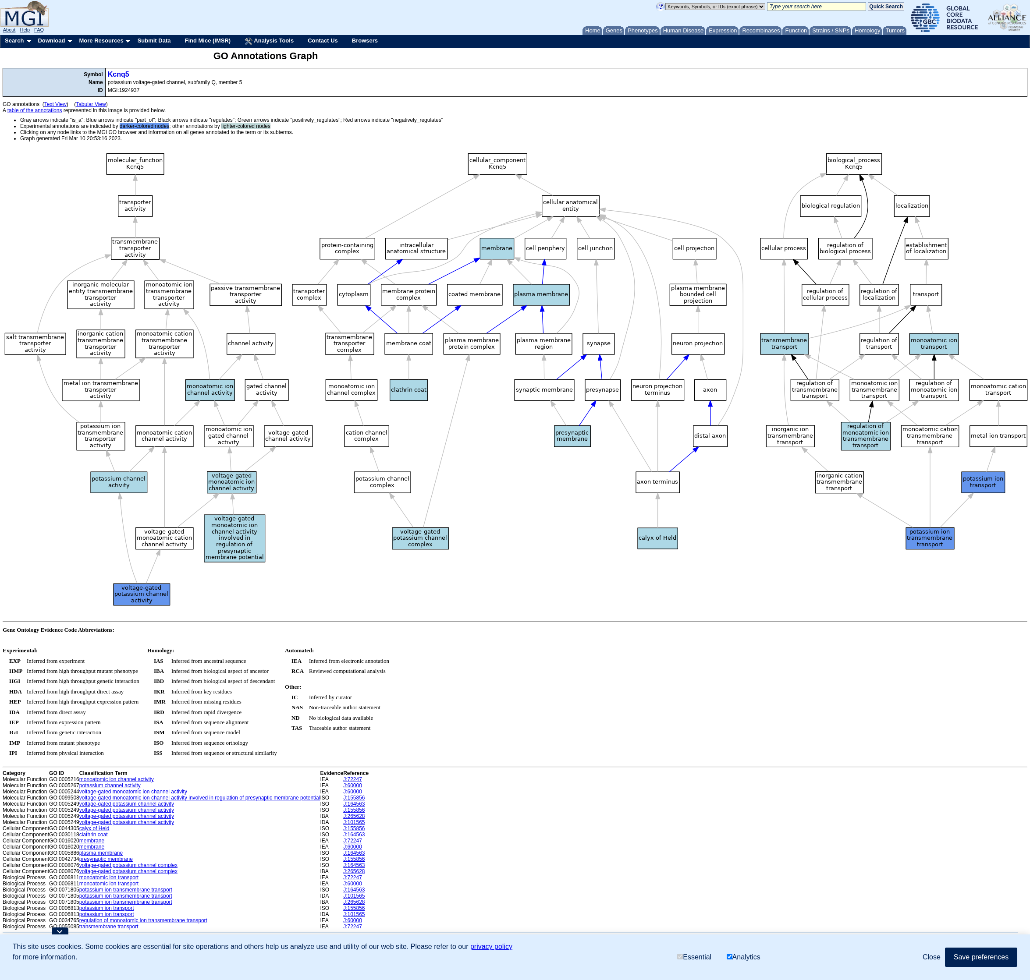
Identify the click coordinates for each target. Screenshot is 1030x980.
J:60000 (352, 785)
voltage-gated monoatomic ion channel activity (133, 792)
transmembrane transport (109, 926)
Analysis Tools (269, 41)
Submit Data (154, 40)
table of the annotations (34, 110)
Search (14, 40)
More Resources (101, 40)
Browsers (365, 40)
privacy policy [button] (491, 946)
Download (51, 40)
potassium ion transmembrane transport (125, 890)
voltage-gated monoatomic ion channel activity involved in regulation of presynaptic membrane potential (199, 798)
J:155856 (354, 798)
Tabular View (91, 104)
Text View (55, 104)
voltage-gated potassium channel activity (126, 804)
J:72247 (352, 779)
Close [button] (932, 957)
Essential (694, 957)
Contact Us (323, 40)
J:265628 (354, 816)
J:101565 (354, 822)
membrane (91, 841)
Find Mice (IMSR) (208, 40)
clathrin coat (93, 834)
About (9, 29)
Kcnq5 (118, 74)
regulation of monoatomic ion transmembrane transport (143, 920)
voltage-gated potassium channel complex (128, 865)
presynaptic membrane (106, 859)
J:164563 (354, 804)
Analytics (743, 957)
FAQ (39, 29)
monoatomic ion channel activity (116, 779)
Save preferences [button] (981, 957)
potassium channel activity (110, 785)
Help (25, 29)
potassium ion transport (106, 908)
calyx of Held (94, 828)
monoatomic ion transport (109, 877)
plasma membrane (101, 853)
